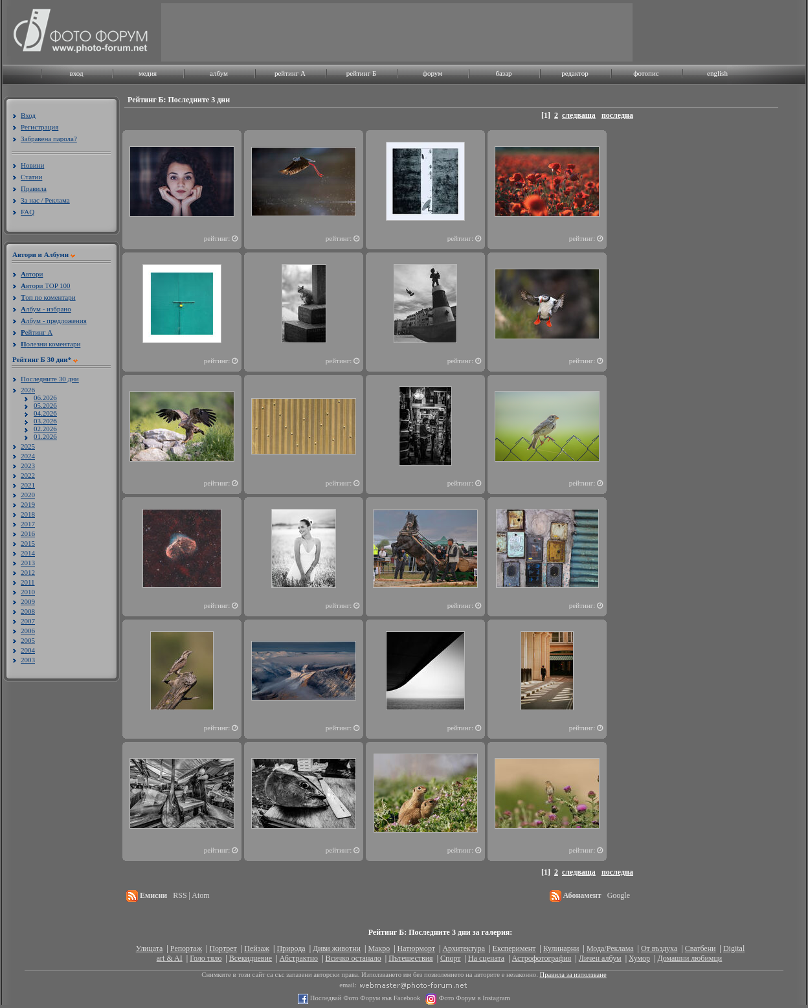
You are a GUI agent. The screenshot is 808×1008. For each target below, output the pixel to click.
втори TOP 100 (46, 285)
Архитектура (463, 948)
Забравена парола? (49, 138)
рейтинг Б (361, 73)
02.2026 (45, 428)
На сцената (486, 958)
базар (503, 73)
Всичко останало (353, 958)
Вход (28, 115)
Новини (32, 165)
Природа (290, 948)
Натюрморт (416, 948)
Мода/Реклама (610, 948)
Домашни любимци (689, 958)
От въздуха (659, 948)
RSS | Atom (191, 895)
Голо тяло (205, 958)
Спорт (450, 958)
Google (618, 895)
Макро (379, 948)
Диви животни (337, 948)
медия (148, 73)
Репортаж (186, 948)
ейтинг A (36, 332)
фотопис (645, 73)
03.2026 (45, 421)
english (717, 73)
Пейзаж (256, 948)
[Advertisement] (676, 328)
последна (617, 115)
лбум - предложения (54, 320)
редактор (575, 73)
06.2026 (45, 397)
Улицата (149, 948)
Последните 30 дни (50, 379)
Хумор (639, 958)
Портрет (222, 948)
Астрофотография (542, 958)
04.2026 (45, 413)
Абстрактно (299, 958)
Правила (34, 188)
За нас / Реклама (45, 200)
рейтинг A (290, 73)
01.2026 (45, 436)
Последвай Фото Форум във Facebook (364, 998)
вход (76, 73)
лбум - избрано (46, 309)
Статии (31, 177)
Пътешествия (410, 958)
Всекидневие (250, 958)
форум (432, 73)
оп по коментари (48, 297)
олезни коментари (50, 344)
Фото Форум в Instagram (473, 998)
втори (32, 274)
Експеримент (514, 948)
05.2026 (45, 405)
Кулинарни (561, 948)
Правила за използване (573, 974)
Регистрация (39, 127)
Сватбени (700, 948)
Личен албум (600, 958)
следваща (579, 115)
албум (219, 73)
